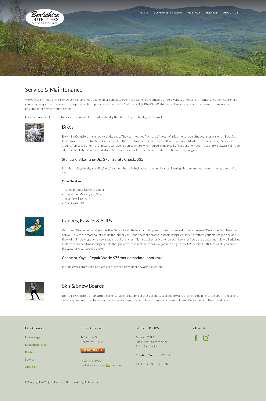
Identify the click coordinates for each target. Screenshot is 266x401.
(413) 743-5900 (91, 360)
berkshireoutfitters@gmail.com (101, 365)
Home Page (32, 337)
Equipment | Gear (168, 12)
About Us (230, 12)
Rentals (193, 12)
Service (212, 12)
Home (144, 12)
